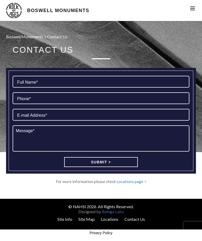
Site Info (64, 219)
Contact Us (134, 219)
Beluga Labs (113, 211)
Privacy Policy (100, 233)
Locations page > (132, 181)
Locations (109, 219)
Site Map (86, 219)
